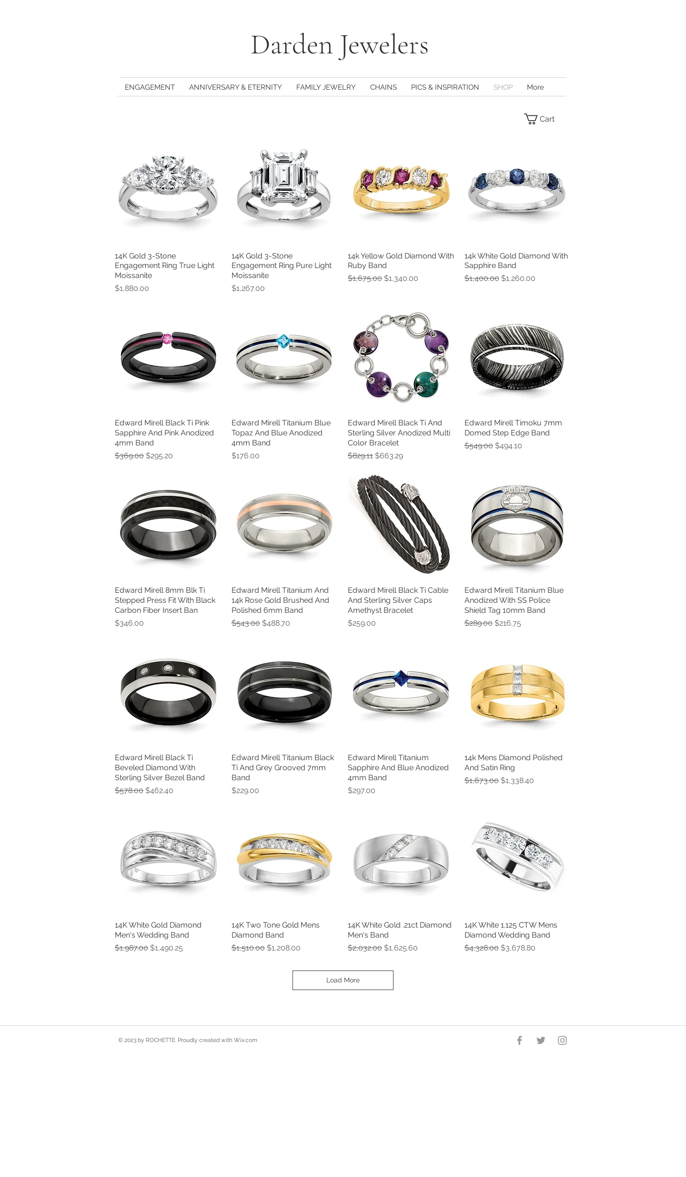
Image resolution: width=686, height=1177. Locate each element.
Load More (343, 980)
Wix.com (245, 1040)
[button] (545, 119)
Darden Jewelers (343, 44)
